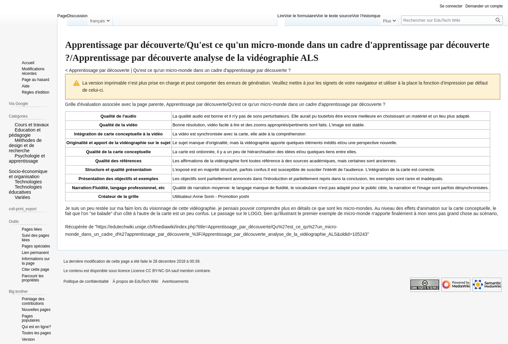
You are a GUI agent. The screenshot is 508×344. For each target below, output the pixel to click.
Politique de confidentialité (86, 281)
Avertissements (175, 281)
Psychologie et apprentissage (27, 158)
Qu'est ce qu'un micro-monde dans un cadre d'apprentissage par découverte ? (212, 70)
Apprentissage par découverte (99, 70)
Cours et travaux (32, 124)
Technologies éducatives (25, 189)
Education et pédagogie (24, 132)
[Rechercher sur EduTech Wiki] (452, 20)
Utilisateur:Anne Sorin (193, 196)
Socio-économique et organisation (28, 174)
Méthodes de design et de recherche (25, 145)
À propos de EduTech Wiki (135, 281)
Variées (22, 197)
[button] (11, 124)
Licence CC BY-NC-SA (150, 271)
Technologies (28, 181)
